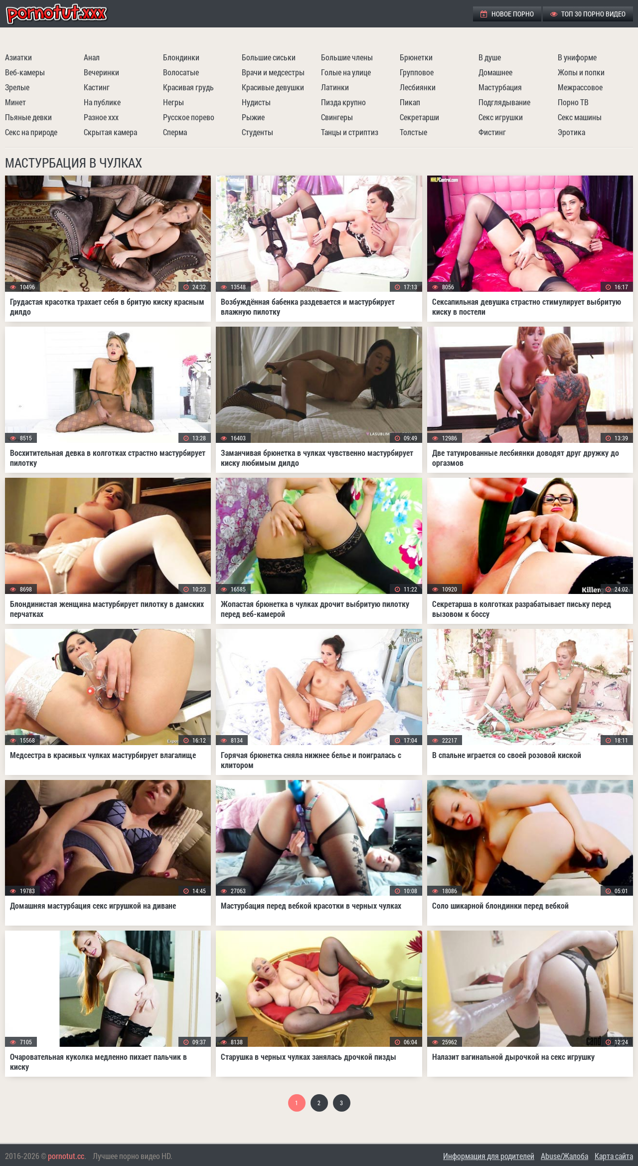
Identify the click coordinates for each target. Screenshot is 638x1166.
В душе (489, 57)
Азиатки (18, 57)
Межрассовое (580, 87)
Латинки (335, 87)
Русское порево (188, 117)
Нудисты (256, 102)
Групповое (417, 72)
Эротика (571, 132)
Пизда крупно (343, 102)
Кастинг (97, 87)
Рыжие (253, 117)
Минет (15, 102)
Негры (173, 102)
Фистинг (492, 132)
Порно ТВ (573, 102)
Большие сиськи (269, 57)
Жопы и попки (581, 72)
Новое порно (507, 13)
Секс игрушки (500, 117)
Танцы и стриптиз (349, 132)
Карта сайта (614, 1156)
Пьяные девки (28, 117)
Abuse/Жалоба (564, 1156)
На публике (102, 102)
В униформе (577, 57)
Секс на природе (31, 132)
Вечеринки (101, 72)
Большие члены (347, 57)
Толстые (413, 132)
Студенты (257, 132)
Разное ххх (101, 117)
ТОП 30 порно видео (588, 13)
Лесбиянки (418, 87)
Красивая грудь (188, 87)
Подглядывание (504, 102)
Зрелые (17, 87)
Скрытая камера (110, 132)
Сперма (175, 132)
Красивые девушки (273, 87)
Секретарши (419, 117)
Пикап (410, 102)
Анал (92, 57)
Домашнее (495, 72)
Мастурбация (500, 87)
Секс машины (580, 117)
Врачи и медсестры (273, 72)
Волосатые (181, 72)
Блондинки (181, 57)
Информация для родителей (488, 1156)
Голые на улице (346, 72)
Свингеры (337, 117)
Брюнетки (416, 57)
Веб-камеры (25, 72)
